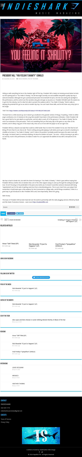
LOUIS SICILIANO (18, 367)
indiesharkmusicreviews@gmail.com (11, 411)
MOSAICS (15, 375)
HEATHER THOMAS (18, 383)
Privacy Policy (5, 422)
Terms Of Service (6, 419)
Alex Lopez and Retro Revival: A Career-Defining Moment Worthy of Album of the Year (38, 320)
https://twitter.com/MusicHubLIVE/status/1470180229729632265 (29, 110)
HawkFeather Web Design (47, 450)
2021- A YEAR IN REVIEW (14, 219)
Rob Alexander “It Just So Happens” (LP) (38, 245)
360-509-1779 (5, 408)
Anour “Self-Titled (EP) (10, 244)
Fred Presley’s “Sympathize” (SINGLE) (23, 351)
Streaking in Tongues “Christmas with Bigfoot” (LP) (67, 220)
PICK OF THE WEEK (33, 79)
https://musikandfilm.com (40, 202)
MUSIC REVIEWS (22, 79)
